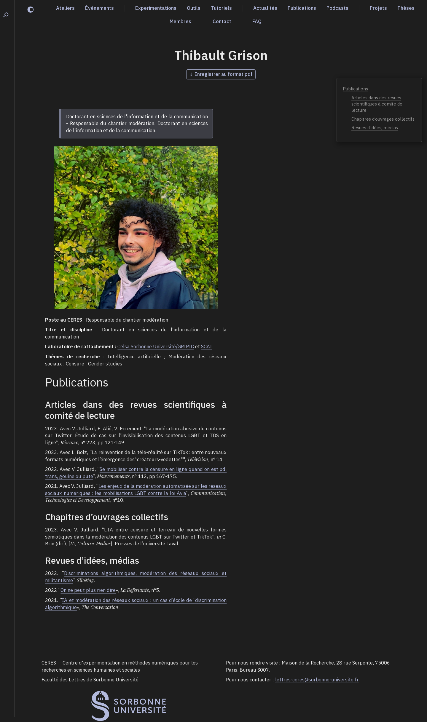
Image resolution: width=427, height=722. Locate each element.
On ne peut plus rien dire (88, 590)
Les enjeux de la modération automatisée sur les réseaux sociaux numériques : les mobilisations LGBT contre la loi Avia (136, 489)
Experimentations (155, 8)
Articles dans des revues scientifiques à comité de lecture (376, 104)
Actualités (265, 8)
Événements (99, 8)
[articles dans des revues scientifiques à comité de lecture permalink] (42, 404)
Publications (302, 8)
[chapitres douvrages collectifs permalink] (42, 517)
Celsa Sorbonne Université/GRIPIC (155, 346)
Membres (180, 21)
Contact (222, 21)
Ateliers (65, 8)
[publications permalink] (42, 382)
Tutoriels (221, 8)
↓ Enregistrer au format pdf (221, 74)
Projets (378, 8)
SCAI (206, 346)
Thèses (406, 8)
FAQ (257, 21)
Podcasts (337, 8)
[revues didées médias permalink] (42, 560)
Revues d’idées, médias (374, 127)
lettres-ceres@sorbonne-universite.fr (317, 679)
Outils (193, 8)
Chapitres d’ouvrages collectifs (383, 119)
